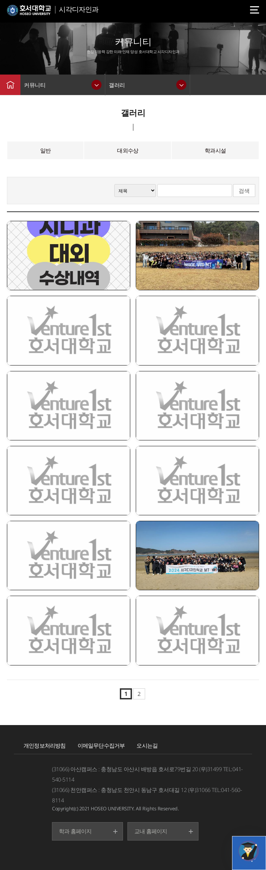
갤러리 (117, 85)
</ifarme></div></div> (248, 851)
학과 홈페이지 (75, 831)
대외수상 (127, 150)
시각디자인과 (78, 9)
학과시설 (215, 150)
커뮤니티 (34, 85)
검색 (244, 191)
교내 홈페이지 (150, 831)
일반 (45, 150)
